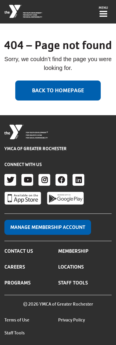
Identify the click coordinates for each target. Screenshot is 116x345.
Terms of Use (16, 320)
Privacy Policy (71, 320)
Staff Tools (73, 282)
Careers (14, 267)
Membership (73, 251)
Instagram (44, 180)
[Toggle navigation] (103, 12)
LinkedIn (78, 180)
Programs (17, 282)
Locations (71, 267)
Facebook (61, 180)
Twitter (10, 180)
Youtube (27, 180)
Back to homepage (58, 90)
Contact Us (18, 251)
